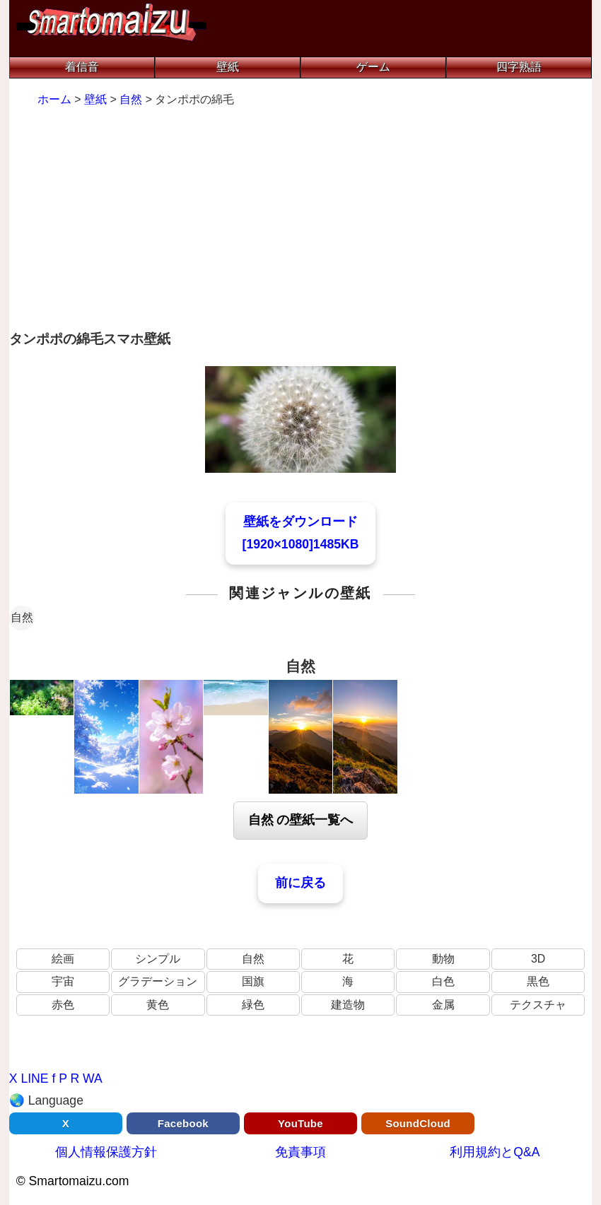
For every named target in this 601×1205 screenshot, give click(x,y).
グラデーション (157, 981)
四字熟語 (519, 67)
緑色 (253, 1005)
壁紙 (227, 67)
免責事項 (300, 1152)
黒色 (538, 981)
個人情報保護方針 (106, 1152)
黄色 (157, 1005)
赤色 (63, 1005)
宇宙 (63, 981)
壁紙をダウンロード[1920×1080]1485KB (301, 533)
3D (538, 959)
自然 (22, 617)
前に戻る (300, 883)
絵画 (63, 959)
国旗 (253, 981)
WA (93, 1078)
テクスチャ (538, 1005)
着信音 (82, 67)
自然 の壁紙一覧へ (301, 820)
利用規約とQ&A (494, 1152)
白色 (443, 981)
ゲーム (373, 67)
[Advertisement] (301, 220)
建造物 (348, 1005)
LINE (34, 1078)
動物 (443, 959)
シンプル (157, 959)
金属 (443, 1005)
